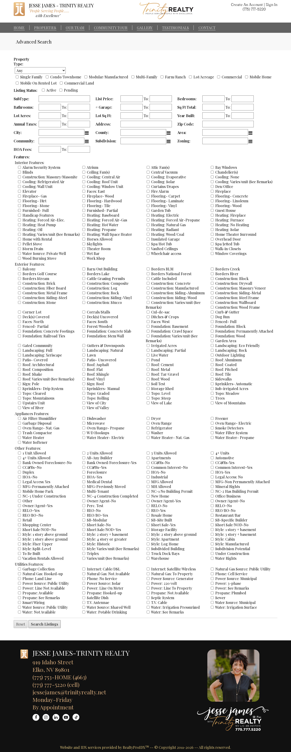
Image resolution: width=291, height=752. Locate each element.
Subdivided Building (168, 548)
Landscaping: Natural (105, 350)
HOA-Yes (222, 472)
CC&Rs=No (32, 467)
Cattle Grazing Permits (106, 278)
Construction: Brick (39, 283)
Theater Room (98, 248)
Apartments (161, 457)
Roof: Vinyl (96, 379)
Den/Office (224, 186)
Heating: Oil (32, 229)
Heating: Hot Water (102, 224)
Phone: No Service (102, 578)
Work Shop (96, 258)
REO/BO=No (33, 515)
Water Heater (33, 437)
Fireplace (223, 191)
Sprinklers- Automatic (233, 383)
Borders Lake (98, 273)
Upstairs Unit (34, 402)
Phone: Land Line (37, 578)
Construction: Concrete (171, 283)
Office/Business (228, 496)
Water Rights (225, 558)
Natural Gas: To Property (172, 573)
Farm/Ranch (175, 76)
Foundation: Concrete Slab (109, 331)
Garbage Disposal (37, 423)
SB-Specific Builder (231, 520)
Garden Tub (161, 210)
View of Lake (161, 402)
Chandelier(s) (226, 172)
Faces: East (96, 191)
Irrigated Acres (164, 345)
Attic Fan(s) (160, 167)
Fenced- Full (225, 321)
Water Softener (35, 442)
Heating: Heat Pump (39, 224)
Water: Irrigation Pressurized (175, 607)
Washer (157, 432)
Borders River (226, 273)
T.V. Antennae (98, 602)
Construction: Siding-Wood (174, 297)
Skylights (94, 243)
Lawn (91, 355)
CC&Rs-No (160, 462)
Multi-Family (146, 76)
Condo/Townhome (65, 76)
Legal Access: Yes (36, 481)
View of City (96, 402)
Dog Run (222, 316)
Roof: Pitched (226, 369)
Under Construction (232, 553)
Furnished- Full (36, 210)
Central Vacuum (164, 172)
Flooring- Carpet (165, 196)
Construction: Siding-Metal (238, 292)
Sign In (271, 4)
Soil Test (158, 383)
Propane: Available (38, 592)
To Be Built (31, 553)
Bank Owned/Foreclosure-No (47, 462)
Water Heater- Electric (105, 437)
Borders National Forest (171, 273)
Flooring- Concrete (231, 196)
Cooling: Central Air (103, 177)
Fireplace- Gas (35, 196)
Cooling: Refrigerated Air (44, 181)
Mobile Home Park (38, 491)
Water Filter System (231, 432)
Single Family (31, 76)
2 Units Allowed (100, 453)
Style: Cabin (225, 539)
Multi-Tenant (98, 491)
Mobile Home (260, 76)
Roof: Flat (95, 369)
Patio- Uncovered (101, 359)
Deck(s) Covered (36, 316)
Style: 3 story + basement (235, 534)
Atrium (92, 167)
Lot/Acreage (203, 76)
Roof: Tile (223, 374)
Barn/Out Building (102, 269)
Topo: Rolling (98, 398)
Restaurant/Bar (228, 515)
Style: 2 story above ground (174, 534)
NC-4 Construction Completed (112, 496)
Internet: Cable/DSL (103, 569)
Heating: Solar (227, 229)
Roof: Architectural (38, 364)
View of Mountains (230, 402)
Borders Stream (36, 278)
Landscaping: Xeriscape (42, 355)
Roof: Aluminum (228, 359)
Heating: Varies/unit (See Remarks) (51, 234)
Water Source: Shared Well (108, 607)
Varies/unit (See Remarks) (108, 558)
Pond (155, 359)
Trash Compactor (37, 432)
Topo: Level (160, 393)
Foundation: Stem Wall (105, 336)
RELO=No (223, 505)
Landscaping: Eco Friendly (237, 345)
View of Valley (98, 407)
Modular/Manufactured (108, 76)
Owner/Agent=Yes (38, 505)
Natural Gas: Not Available (108, 573)
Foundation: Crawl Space (172, 331)
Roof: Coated (226, 364)
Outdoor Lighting (230, 355)
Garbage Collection (39, 569)
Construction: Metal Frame (45, 292)
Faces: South (97, 321)
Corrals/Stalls (98, 312)
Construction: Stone (39, 302)
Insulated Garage (165, 239)
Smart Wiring (34, 602)
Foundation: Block (230, 326)
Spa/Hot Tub (161, 243)
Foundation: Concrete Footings (48, 331)
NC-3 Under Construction (44, 496)
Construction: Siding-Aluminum (178, 292)
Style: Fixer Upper (38, 544)
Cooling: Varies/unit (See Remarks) (243, 181)
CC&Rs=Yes (96, 467)
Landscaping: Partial (168, 350)
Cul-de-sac (160, 312)
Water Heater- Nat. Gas (170, 437)
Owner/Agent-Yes (166, 500)
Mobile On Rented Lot (38, 83)
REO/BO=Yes (97, 515)
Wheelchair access (166, 253)
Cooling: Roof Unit (102, 181)
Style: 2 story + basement (107, 534)
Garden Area (225, 340)
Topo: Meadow (227, 393)
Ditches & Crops (165, 316)
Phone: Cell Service (231, 573)
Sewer (220, 597)
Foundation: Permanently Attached (244, 331)
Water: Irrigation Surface (236, 607)
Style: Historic (98, 544)
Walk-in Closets (228, 248)
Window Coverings (230, 253)
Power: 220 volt (164, 583)
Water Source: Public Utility (45, 607)
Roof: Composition (38, 369)
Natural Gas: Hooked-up (43, 573)
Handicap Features (38, 215)
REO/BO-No (225, 510)
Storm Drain (33, 248)
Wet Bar (93, 253)
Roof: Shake (32, 374)
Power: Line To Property (171, 588)
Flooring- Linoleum (231, 200)
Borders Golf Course (40, 273)
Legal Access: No (229, 477)
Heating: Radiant (165, 229)
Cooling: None (227, 177)
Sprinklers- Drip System (43, 388)
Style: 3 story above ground (45, 539)
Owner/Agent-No (101, 500)
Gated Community (38, 345)
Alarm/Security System (41, 167)
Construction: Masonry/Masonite (50, 177)
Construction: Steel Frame (237, 297)
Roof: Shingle (98, 374)
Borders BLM (162, 269)
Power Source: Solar (104, 583)
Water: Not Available (38, 612)
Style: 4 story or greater (107, 539)
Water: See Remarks (167, 612)
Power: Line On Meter (105, 588)
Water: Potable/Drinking (107, 612)
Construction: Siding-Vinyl (109, 297)
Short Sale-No (99, 524)
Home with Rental (37, 239)
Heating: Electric (165, 215)
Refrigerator (161, 428)
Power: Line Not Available (44, 588)
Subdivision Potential (232, 548)
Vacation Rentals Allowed (43, 558)
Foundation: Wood (230, 336)
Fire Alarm (160, 191)
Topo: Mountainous (38, 398)
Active (51, 90)
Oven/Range (161, 423)
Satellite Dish (97, 597)
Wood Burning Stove (39, 258)
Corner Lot (32, 312)
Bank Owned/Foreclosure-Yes (111, 462)
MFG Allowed (162, 481)
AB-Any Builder (100, 457)
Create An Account (247, 4)
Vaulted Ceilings (164, 248)
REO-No (94, 510)
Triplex (93, 553)
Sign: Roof (95, 383)
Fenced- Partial (35, 326)
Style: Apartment (165, 539)
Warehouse (160, 558)
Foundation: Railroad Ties (44, 336)
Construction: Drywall (233, 283)
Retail (27, 520)
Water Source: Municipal (235, 602)
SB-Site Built (161, 520)
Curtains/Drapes (165, 186)
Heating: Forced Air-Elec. (44, 220)
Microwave (96, 423)
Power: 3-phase (228, 583)
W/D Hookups (98, 432)
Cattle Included (164, 278)
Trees (220, 398)
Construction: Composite (107, 283)
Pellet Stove (32, 243)
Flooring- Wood (228, 205)
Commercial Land (79, 83)
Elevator (30, 191)
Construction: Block (231, 278)
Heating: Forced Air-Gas (107, 220)
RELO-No (159, 505)
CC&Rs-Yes (224, 462)
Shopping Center (37, 524)
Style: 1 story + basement (235, 529)
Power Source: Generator (172, 578)
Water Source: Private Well (44, 253)
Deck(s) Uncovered (102, 316)
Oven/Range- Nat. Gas (41, 428)
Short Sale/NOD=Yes (104, 529)
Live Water (159, 355)
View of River (33, 407)
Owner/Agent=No (230, 500)
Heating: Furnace (229, 220)
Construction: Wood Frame (237, 307)
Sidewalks (223, 379)
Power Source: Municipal (236, 578)
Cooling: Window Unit (105, 186)
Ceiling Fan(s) (98, 172)
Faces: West (160, 321)
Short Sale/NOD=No (39, 529)
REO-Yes (158, 510)
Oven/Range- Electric (233, 423)
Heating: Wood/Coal (167, 234)
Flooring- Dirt (34, 200)
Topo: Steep (161, 398)
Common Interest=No (169, 467)
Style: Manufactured (232, 544)
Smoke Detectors (229, 428)
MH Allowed (161, 486)
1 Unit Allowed (34, 453)
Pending (71, 90)
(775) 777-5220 (254, 9)
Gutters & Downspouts (106, 345)
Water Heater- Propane (234, 437)
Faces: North (33, 321)
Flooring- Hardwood (104, 200)
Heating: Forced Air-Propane (175, 220)
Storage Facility (164, 529)
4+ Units (222, 453)
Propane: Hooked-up (104, 592)
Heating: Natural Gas (168, 224)
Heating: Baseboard (103, 215)
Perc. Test (95, 505)
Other (28, 500)
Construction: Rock (103, 292)
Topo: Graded (98, 393)
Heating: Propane (101, 229)
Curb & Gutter (227, 312)
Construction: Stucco (104, 302)
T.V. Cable (159, 602)
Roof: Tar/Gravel (165, 374)
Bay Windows (226, 167)
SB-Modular (97, 520)
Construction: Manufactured (175, 288)
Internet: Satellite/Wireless (173, 569)
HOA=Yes (94, 477)
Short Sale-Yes (163, 524)
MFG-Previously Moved (106, 486)
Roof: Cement (162, 364)
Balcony (29, 269)
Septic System (162, 597)
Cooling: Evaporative (168, 177)
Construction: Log (102, 288)
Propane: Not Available (170, 592)
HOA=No (30, 477)
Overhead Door (228, 239)
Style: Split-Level (37, 548)
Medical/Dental (99, 481)
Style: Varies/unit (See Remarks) (113, 548)
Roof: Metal (160, 369)
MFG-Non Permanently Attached (242, 481)
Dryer (156, 418)
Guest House (225, 210)
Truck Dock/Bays (165, 553)
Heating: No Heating (232, 224)
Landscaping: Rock (231, 350)
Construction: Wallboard (235, 302)
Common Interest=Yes (233, 467)
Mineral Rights (227, 486)
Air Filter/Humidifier (39, 418)
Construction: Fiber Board (44, 288)
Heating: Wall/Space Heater (109, 234)
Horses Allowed (100, 239)
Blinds (28, 172)
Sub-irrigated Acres (231, 388)
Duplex (28, 472)
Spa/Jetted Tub (227, 243)
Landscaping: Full (37, 350)
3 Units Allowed (164, 453)
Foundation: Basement (169, 326)
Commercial (232, 76)
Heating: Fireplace (230, 215)
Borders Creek (227, 269)
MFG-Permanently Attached (46, 486)
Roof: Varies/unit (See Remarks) (48, 379)
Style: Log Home (164, 544)
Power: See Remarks (232, 588)
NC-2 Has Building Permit (236, 491)
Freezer (221, 418)
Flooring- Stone (36, 205)
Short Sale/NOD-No (231, 524)
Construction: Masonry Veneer (240, 288)
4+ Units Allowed (36, 457)
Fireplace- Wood (100, 196)
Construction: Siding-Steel (45, 297)
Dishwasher (96, 418)
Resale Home (161, 515)
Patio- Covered (35, 359)
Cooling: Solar (163, 181)
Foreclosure (97, 472)
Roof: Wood (160, 379)
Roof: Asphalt (98, 364)
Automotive (224, 457)
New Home (160, 496)
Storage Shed (162, 388)
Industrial (159, 477)
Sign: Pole (31, 383)
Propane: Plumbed (230, 592)
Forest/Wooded (99, 326)
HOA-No (158, 472)
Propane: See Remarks (41, 597)
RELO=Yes (31, 510)
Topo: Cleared (34, 393)
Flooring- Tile (98, 205)
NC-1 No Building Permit (172, 491)
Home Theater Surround (235, 234)
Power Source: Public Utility (46, 583)
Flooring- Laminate (167, 200)
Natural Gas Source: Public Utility (243, 569)
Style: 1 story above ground (45, 534)
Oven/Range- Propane (105, 428)
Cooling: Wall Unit (38, 186)
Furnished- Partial (102, 210)
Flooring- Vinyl (164, 205)
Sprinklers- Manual (103, 388)
